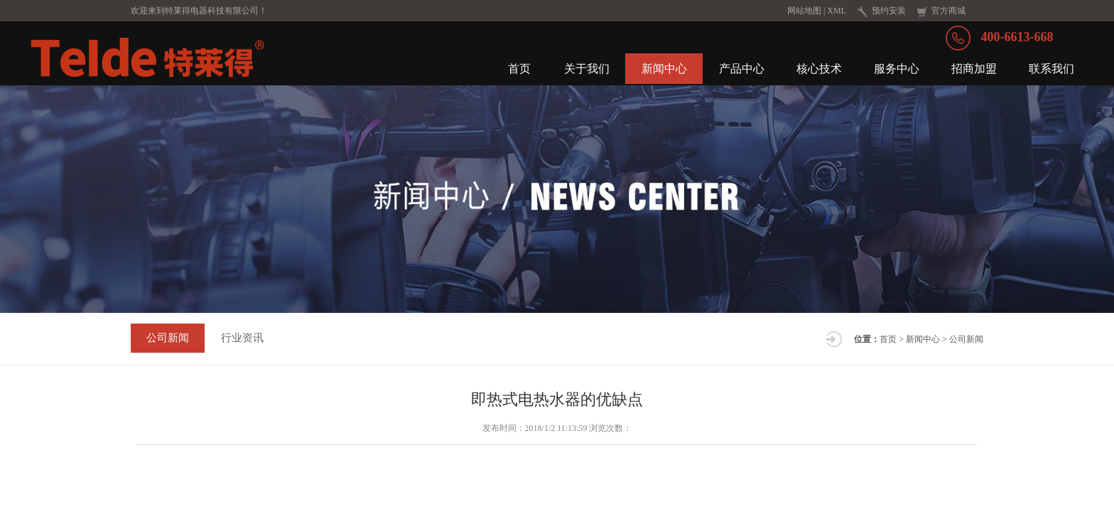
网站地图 (804, 11)
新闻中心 (923, 344)
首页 (888, 344)
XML (836, 11)
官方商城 (948, 11)
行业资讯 (248, 343)
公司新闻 (169, 343)
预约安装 (889, 11)
